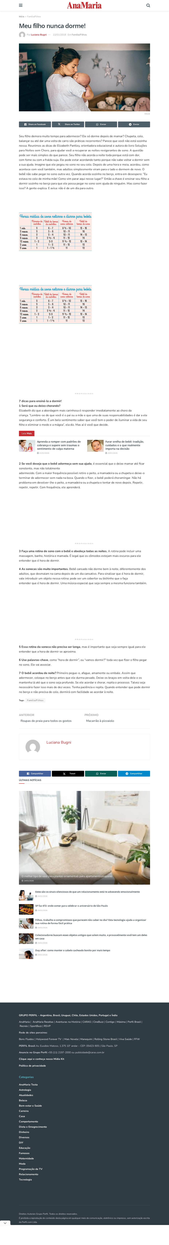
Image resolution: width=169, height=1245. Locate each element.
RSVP (47, 1033)
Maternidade (26, 1166)
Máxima (121, 1029)
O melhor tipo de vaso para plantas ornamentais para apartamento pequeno (67, 883)
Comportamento (28, 1129)
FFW (137, 1046)
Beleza (23, 1107)
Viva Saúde (125, 1046)
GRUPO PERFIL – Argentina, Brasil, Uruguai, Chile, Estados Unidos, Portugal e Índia (68, 1022)
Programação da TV (30, 1176)
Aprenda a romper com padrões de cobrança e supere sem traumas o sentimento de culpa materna (59, 445)
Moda (22, 1171)
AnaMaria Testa (28, 1092)
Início (21, 16)
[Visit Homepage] (84, 5)
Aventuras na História (68, 1029)
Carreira (24, 1118)
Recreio (24, 1033)
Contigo (110, 1029)
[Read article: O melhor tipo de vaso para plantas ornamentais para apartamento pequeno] (84, 845)
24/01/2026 (28, 888)
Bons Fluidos (26, 1046)
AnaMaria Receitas (43, 1029)
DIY (21, 1150)
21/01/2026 (43, 453)
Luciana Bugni (39, 34)
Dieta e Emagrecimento (33, 1134)
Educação (24, 1155)
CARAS (86, 1029)
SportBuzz (36, 1033)
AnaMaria (24, 1029)
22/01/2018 (59, 34)
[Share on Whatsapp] (101, 124)
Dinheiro (24, 1139)
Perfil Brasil (134, 1029)
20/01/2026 (111, 453)
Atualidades (26, 1102)
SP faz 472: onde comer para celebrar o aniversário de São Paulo (71, 913)
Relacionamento (28, 1181)
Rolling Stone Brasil (105, 1046)
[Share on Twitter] (68, 124)
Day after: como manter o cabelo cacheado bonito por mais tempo (72, 957)
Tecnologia (25, 1187)
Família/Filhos (34, 16)
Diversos (24, 1144)
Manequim (86, 1046)
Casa (22, 1123)
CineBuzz (98, 1029)
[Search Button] (148, 5)
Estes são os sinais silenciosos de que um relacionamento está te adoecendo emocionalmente (87, 899)
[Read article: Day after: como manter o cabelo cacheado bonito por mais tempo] (26, 961)
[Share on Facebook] (35, 124)
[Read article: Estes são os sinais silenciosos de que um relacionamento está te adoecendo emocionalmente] (26, 902)
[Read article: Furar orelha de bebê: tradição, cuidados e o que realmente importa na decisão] (95, 446)
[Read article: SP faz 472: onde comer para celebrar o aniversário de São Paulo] (26, 916)
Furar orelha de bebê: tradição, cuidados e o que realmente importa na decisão (124, 445)
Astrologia (25, 1097)
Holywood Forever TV (48, 1046)
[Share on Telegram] (134, 124)
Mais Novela (71, 1046)
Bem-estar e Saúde (30, 1113)
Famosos (24, 1160)
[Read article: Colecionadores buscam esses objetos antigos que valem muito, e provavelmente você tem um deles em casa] (26, 946)
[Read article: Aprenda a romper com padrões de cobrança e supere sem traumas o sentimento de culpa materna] (27, 446)
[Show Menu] (20, 5)
